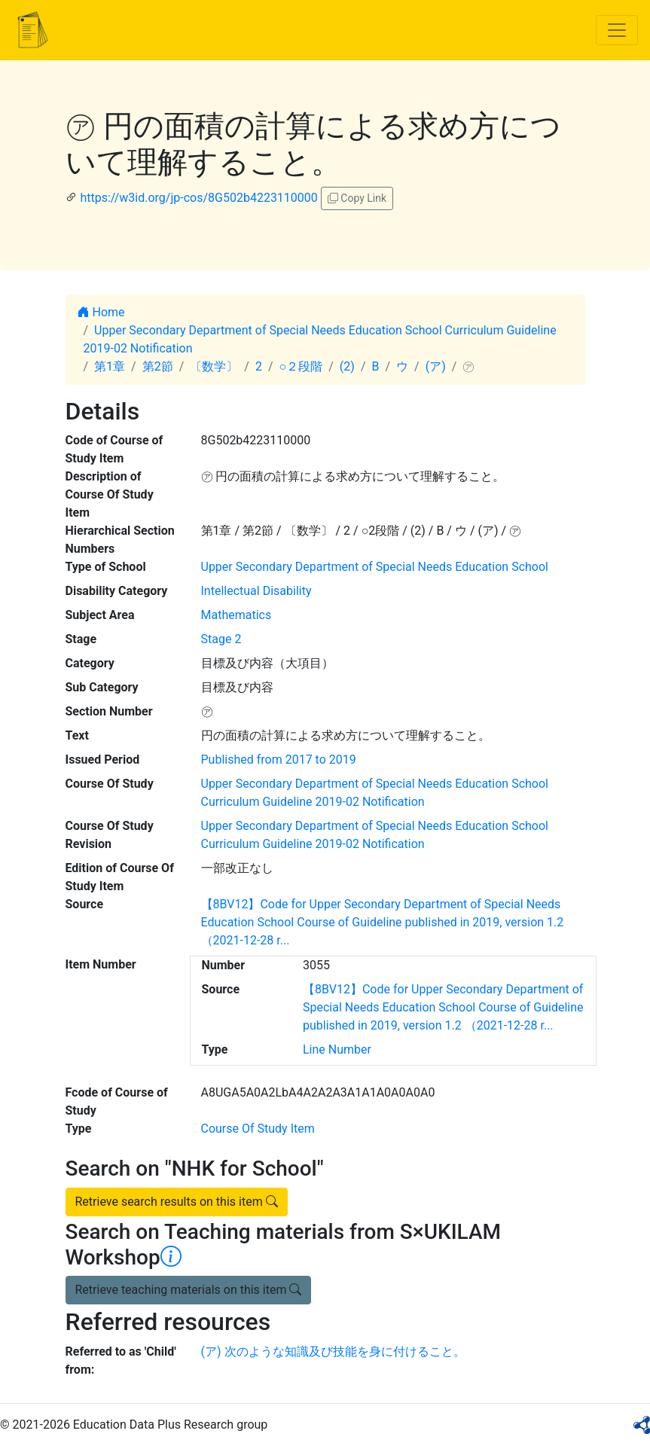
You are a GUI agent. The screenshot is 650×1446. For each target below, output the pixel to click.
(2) (347, 366)
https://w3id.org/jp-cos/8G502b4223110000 (198, 198)
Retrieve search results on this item (176, 1201)
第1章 (109, 366)
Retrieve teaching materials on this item (188, 1290)
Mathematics (236, 615)
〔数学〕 (214, 366)
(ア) (436, 366)
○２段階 (301, 366)
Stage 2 (221, 639)
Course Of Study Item (258, 1128)
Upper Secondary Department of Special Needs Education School (374, 567)
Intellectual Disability (256, 591)
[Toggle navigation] (617, 30)
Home (101, 312)
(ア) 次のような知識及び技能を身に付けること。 (333, 1351)
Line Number (337, 1049)
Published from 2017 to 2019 (278, 759)
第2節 (157, 366)
